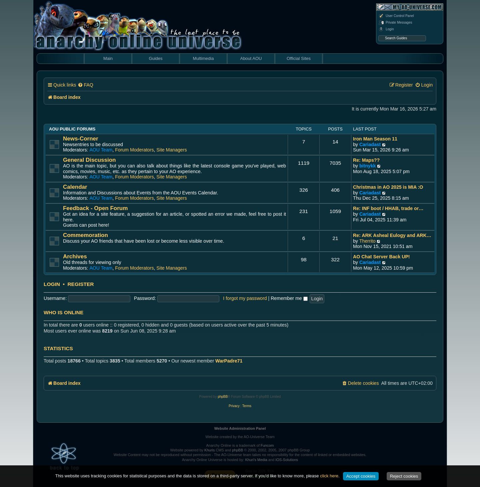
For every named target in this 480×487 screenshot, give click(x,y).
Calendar (75, 187)
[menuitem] (85, 85)
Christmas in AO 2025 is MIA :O (388, 187)
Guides (155, 58)
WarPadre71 (228, 361)
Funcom (267, 445)
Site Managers (171, 149)
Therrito (367, 241)
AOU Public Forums (72, 128)
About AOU (251, 58)
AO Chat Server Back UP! (381, 256)
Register (80, 284)
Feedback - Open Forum (95, 208)
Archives (75, 256)
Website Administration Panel (240, 428)
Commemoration (85, 235)
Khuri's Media (256, 460)
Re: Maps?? (366, 160)
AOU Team (100, 149)
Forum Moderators (134, 149)
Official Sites (299, 58)
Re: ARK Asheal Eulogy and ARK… (392, 235)
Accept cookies (360, 476)
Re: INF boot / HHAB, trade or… (388, 208)
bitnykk (367, 165)
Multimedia (203, 58)
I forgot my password (245, 298)
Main (108, 58)
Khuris (209, 450)
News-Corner (80, 138)
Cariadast (370, 144)
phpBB (223, 396)
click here (329, 475)
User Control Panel (396, 16)
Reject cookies (404, 476)
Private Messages (395, 22)
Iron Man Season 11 (375, 138)
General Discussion (89, 160)
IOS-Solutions (286, 460)
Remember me (289, 298)
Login (386, 29)
